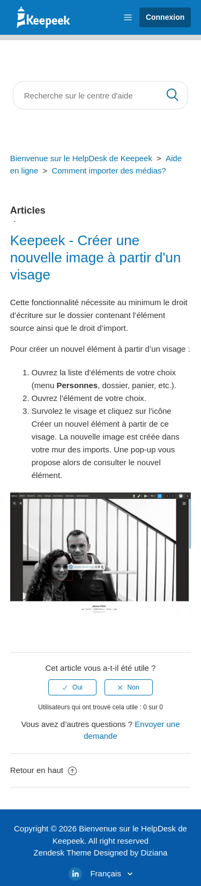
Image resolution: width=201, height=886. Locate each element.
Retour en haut (43, 770)
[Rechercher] (101, 95)
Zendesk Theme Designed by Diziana (101, 852)
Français (106, 873)
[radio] (72, 687)
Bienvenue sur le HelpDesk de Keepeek (81, 158)
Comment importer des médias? (108, 170)
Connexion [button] (165, 17)
